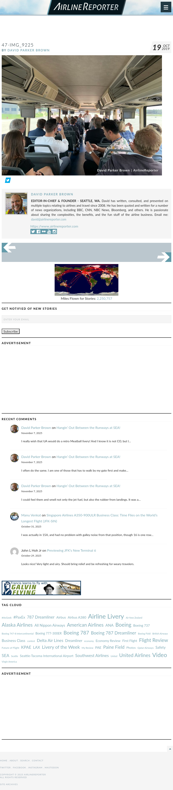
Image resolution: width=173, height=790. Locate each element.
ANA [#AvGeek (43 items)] (109, 625)
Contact (38, 760)
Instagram (35, 767)
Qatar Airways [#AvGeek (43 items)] (146, 647)
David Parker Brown (28, 50)
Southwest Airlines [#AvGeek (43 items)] (92, 655)
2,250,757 (104, 298)
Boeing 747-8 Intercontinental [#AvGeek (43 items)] (18, 633)
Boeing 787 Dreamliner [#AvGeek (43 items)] (113, 632)
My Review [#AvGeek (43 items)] (87, 647)
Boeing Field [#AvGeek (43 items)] (144, 633)
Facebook (19, 767)
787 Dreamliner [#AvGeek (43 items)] (40, 617)
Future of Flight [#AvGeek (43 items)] (10, 647)
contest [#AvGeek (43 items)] (31, 641)
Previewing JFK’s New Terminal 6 (71, 550)
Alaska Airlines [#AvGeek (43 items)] (17, 625)
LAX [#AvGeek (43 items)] (36, 647)
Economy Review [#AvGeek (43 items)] (108, 641)
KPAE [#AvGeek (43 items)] (26, 647)
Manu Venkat (31, 515)
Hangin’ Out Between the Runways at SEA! (88, 427)
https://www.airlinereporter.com (54, 226)
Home (3, 760)
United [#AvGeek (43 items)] (114, 656)
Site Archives (9, 784)
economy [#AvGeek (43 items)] (89, 641)
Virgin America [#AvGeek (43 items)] (9, 661)
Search (25, 760)
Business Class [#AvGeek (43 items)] (13, 640)
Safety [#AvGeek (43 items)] (160, 647)
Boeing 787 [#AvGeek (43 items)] (76, 632)
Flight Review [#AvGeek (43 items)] (153, 640)
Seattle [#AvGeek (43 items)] (14, 656)
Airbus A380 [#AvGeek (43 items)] (77, 617)
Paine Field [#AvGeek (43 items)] (114, 647)
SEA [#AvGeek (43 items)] (5, 655)
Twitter (5, 767)
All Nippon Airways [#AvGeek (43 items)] (49, 625)
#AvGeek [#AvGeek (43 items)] (6, 617)
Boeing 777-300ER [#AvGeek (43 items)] (48, 633)
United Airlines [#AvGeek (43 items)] (134, 655)
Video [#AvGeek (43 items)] (159, 654)
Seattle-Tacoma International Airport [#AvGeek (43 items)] (47, 656)
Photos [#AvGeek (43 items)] (131, 647)
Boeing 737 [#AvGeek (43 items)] (141, 625)
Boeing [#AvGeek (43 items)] (123, 625)
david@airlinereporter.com (48, 219)
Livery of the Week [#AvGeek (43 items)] (61, 647)
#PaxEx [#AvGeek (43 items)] (19, 617)
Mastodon (52, 767)
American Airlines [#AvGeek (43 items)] (85, 625)
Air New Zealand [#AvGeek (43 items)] (134, 617)
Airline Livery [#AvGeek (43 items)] (106, 616)
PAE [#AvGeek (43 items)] (98, 647)
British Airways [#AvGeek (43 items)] (160, 633)
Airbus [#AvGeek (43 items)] (61, 617)
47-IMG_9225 (18, 44)
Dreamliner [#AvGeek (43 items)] (73, 641)
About (14, 760)
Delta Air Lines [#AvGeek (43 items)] (50, 640)
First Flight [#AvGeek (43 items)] (129, 641)
